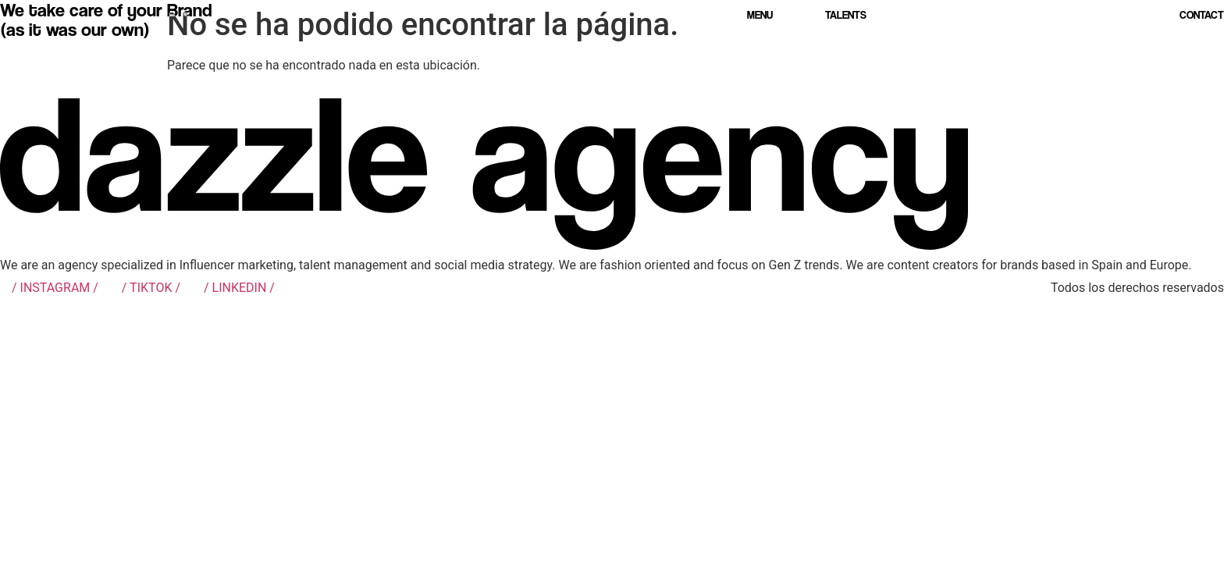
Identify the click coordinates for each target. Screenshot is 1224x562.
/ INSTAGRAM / (55, 287)
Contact (1202, 14)
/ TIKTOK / (151, 287)
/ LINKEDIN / (239, 287)
